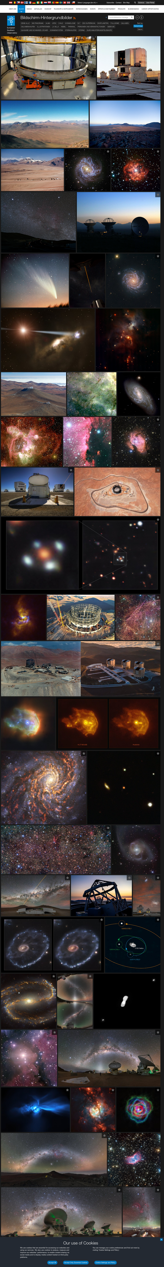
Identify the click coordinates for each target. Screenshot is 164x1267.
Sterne (82, 30)
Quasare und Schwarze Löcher (34, 30)
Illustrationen (43, 27)
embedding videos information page (147, 381)
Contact (118, 3)
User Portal (150, 3)
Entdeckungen (82, 9)
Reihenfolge (138, 26)
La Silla (55, 27)
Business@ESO (133, 9)
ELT (79, 23)
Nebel (63, 27)
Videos (29, 9)
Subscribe (110, 3)
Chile (60, 23)
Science (141, 3)
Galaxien (125, 23)
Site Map (126, 3)
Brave (10, 420)
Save (8, 468)
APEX (54, 23)
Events (92, 9)
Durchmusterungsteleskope (99, 30)
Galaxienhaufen (28, 27)
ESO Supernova (89, 23)
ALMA (48, 23)
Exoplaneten (103, 23)
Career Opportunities (150, 9)
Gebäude (111, 27)
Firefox (10, 428)
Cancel (20, 468)
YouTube (6, 378)
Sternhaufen (70, 30)
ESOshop (48, 9)
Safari (10, 430)
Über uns (12, 9)
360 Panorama (37, 23)
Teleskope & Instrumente (63, 9)
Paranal (71, 27)
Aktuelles (38, 9)
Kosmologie (70, 23)
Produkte (121, 9)
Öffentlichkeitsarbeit (106, 9)
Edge (9, 425)
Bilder (21, 10)
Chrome (10, 423)
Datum (140, 29)
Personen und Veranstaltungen (91, 27)
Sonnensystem (56, 30)
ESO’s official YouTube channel (60, 378)
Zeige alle (25, 23)
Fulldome (115, 23)
